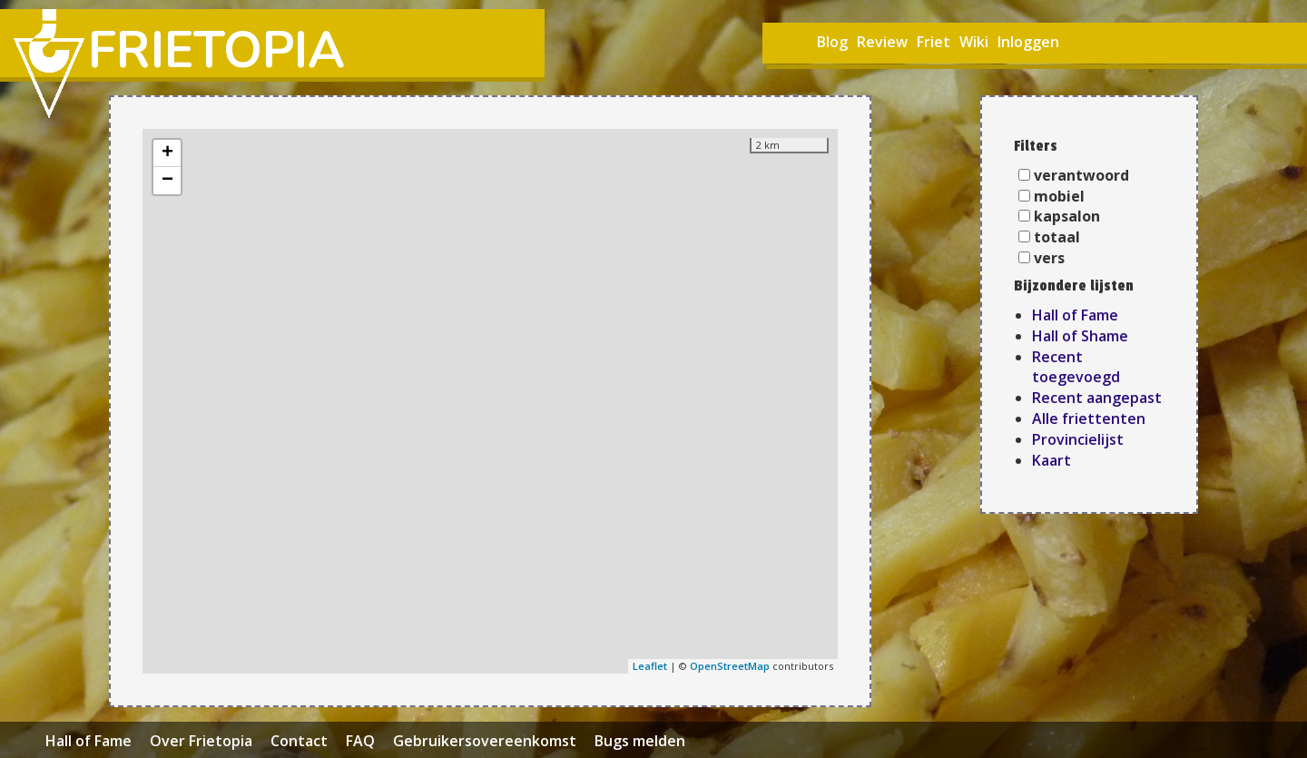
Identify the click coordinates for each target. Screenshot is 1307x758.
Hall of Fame (1075, 315)
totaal (1057, 237)
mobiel (1059, 196)
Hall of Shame (1080, 336)
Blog (832, 42)
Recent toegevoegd (1076, 367)
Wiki (973, 42)
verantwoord (1081, 175)
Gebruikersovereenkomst (484, 741)
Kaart (1051, 460)
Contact (299, 741)
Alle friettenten (1088, 418)
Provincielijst (1078, 439)
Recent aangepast (1097, 398)
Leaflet (650, 666)
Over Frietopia (201, 741)
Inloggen (1028, 42)
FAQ (360, 741)
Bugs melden (640, 741)
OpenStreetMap (730, 666)
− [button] (167, 180)
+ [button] (167, 153)
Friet (933, 42)
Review (882, 42)
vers (1049, 258)
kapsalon (1067, 216)
